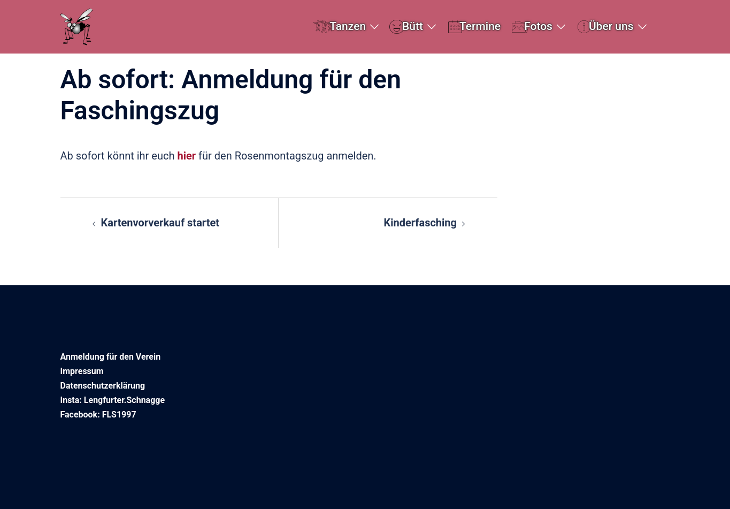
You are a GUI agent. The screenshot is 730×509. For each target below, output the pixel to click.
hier (187, 155)
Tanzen (347, 26)
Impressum (82, 371)
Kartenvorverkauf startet (160, 222)
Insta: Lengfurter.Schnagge (112, 400)
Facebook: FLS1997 (98, 414)
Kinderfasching (420, 222)
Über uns (611, 26)
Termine (480, 26)
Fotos (538, 26)
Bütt (412, 26)
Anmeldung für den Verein (110, 357)
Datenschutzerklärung (102, 386)
